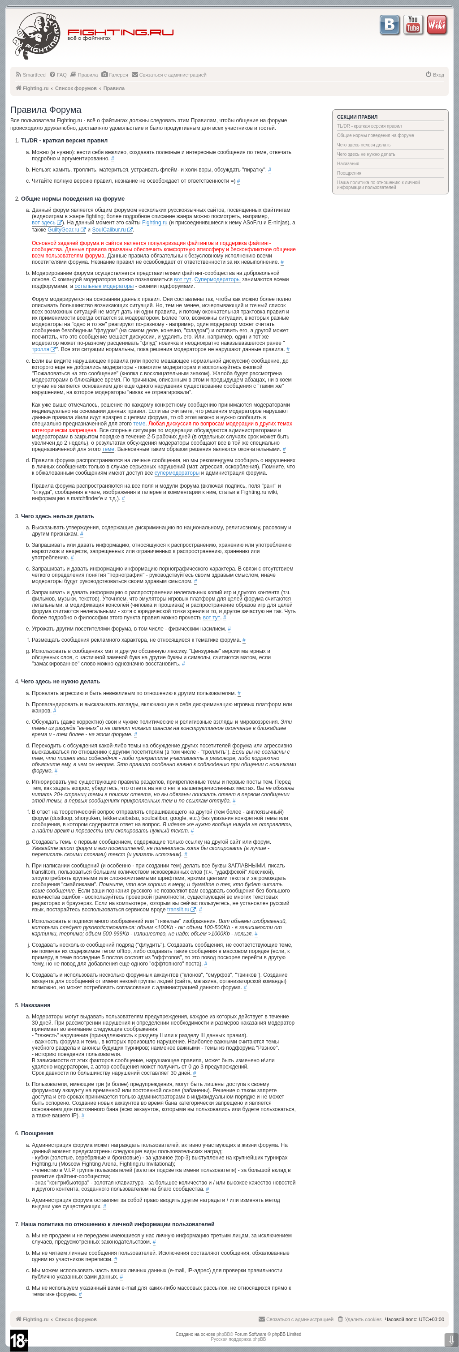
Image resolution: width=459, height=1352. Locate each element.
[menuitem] (30, 74)
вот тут (182, 279)
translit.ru (178, 909)
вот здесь (44, 222)
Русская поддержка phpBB (238, 1339)
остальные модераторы (104, 286)
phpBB (223, 1334)
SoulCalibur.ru (109, 230)
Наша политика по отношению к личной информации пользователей (378, 185)
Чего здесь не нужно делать (366, 154)
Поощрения (349, 173)
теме (139, 424)
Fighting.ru (155, 222)
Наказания (348, 163)
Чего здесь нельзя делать (363, 144)
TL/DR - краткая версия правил (369, 126)
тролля (40, 349)
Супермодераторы (218, 279)
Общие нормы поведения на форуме (375, 135)
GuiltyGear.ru (63, 230)
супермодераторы (177, 473)
